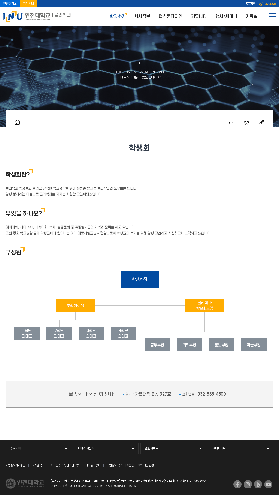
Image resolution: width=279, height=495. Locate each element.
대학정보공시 (92, 465)
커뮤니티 (199, 16)
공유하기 (261, 122)
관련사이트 (151, 448)
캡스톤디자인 (170, 16)
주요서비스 (17, 448)
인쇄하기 (231, 122)
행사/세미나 (226, 16)
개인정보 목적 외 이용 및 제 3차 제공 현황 (130, 465)
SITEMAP (272, 16)
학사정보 (142, 16)
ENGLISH (270, 4)
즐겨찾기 (246, 122)
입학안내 (28, 4)
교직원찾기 (38, 465)
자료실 (252, 16)
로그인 (250, 4)
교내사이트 (219, 448)
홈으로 (17, 122)
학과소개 (118, 16)
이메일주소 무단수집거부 (65, 465)
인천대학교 (10, 4)
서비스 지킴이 (86, 448)
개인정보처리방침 (15, 465)
